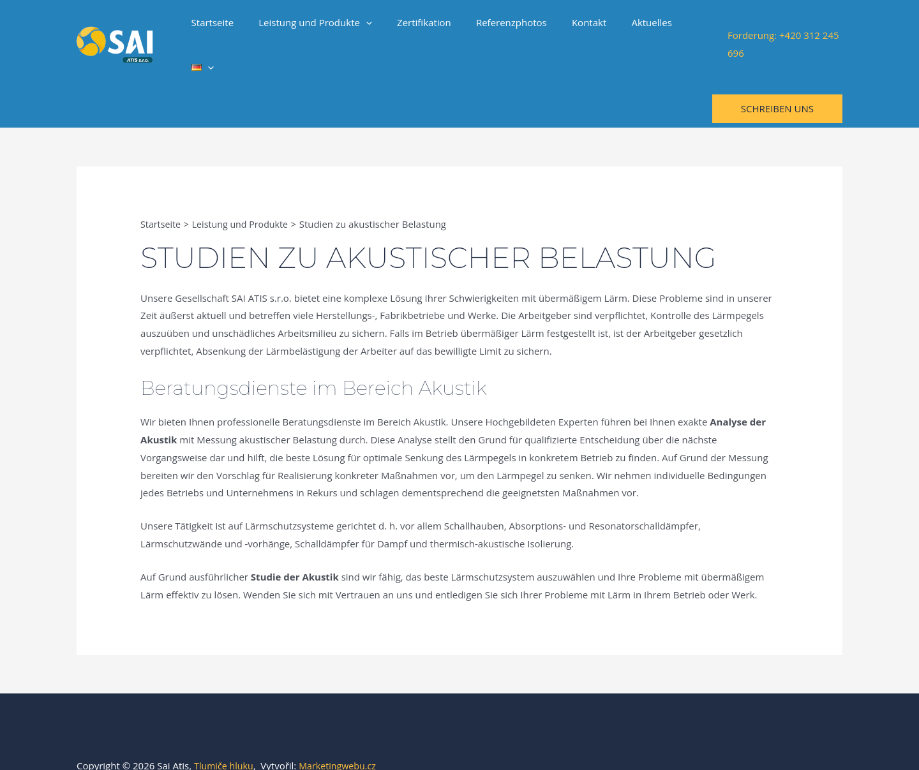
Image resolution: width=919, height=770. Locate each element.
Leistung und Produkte (318, 28)
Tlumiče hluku (225, 731)
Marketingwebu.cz (342, 731)
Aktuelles (631, 28)
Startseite (220, 28)
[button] (777, 75)
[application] (368, 28)
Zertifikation (421, 28)
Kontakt (574, 28)
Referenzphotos (502, 28)
